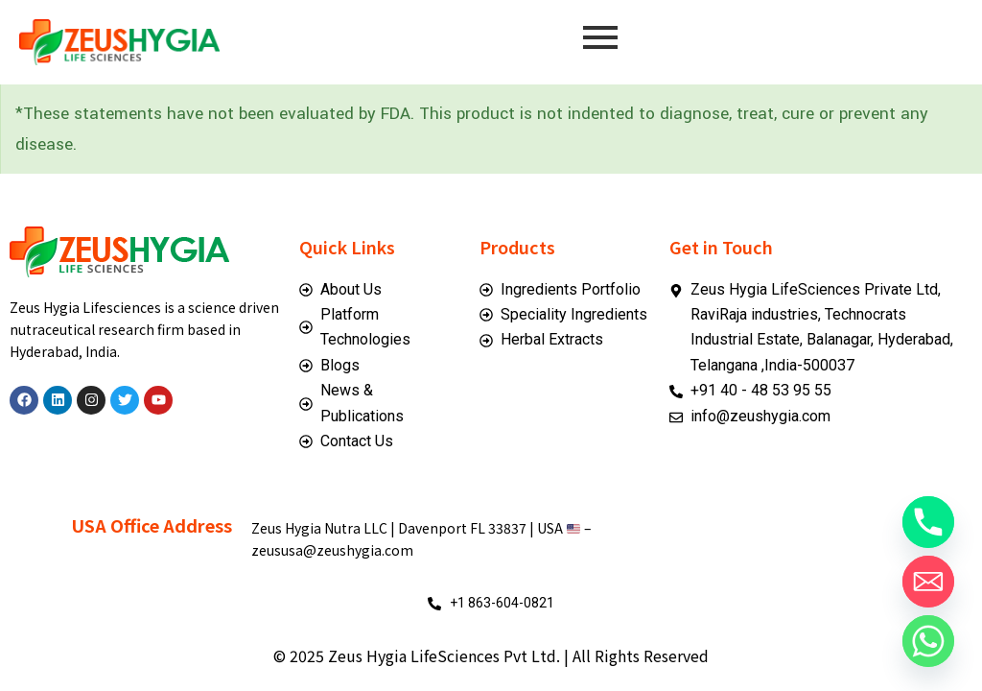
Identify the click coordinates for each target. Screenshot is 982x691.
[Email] (928, 582)
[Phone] (928, 522)
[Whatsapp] (928, 641)
